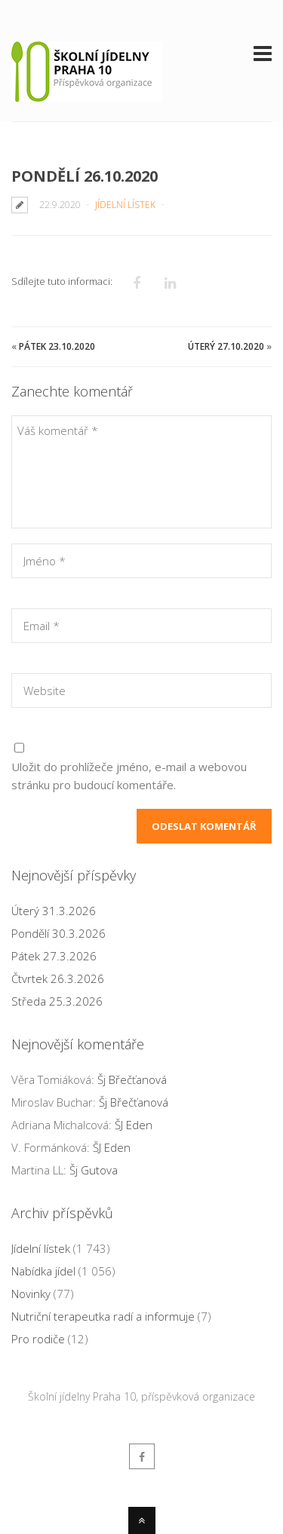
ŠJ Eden (133, 1124)
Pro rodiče (38, 1338)
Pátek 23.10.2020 (57, 346)
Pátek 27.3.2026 (54, 955)
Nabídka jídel (43, 1270)
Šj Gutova (93, 1169)
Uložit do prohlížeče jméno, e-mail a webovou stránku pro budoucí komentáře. (129, 775)
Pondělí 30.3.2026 (58, 933)
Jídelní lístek (125, 204)
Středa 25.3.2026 (57, 1001)
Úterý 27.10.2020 (226, 346)
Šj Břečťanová (132, 1079)
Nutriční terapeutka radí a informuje (103, 1316)
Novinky (31, 1293)
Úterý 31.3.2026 (53, 910)
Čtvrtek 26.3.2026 (57, 978)
